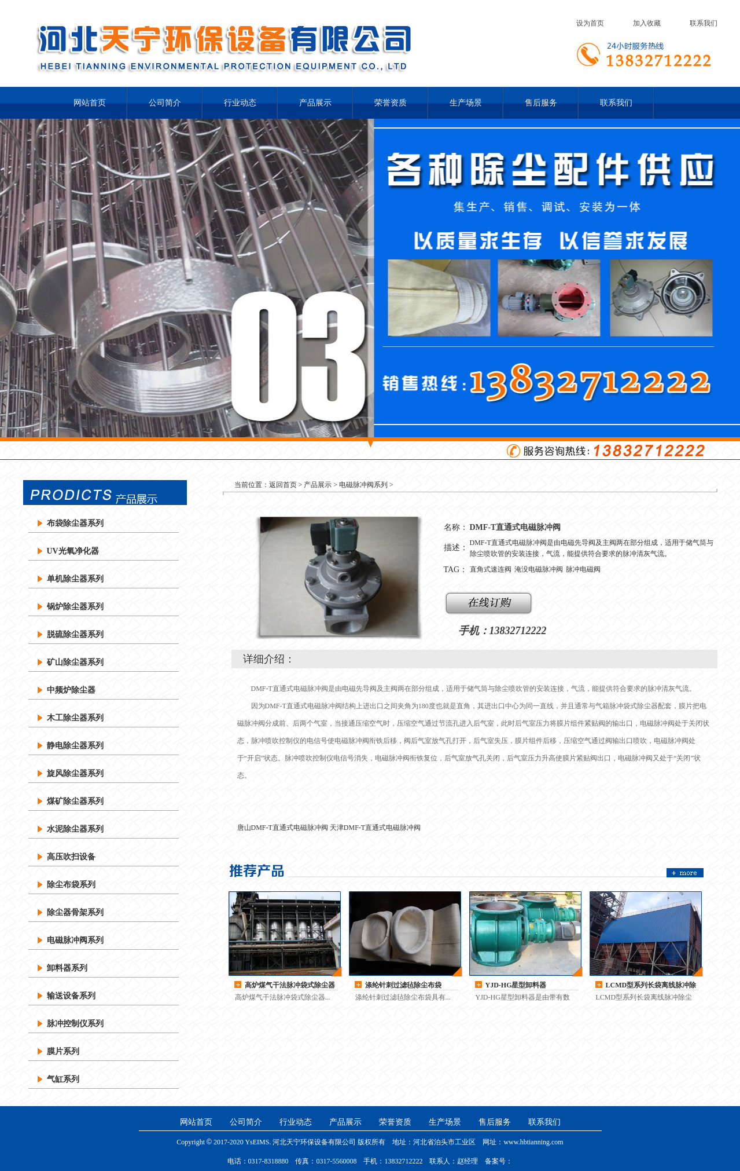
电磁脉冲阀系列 (75, 940)
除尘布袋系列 (71, 884)
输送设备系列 (71, 995)
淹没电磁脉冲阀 (538, 569)
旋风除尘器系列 (75, 773)
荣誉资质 (390, 102)
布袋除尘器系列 (75, 523)
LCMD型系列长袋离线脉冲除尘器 (651, 985)
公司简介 (165, 102)
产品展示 (315, 102)
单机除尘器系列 (75, 578)
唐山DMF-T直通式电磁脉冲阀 (282, 828)
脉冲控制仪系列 (75, 1023)
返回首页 (283, 485)
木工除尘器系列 (75, 717)
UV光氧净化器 (73, 551)
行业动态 (240, 102)
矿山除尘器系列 (75, 662)
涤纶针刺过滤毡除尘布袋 (403, 985)
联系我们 (703, 23)
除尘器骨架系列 (75, 912)
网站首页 (89, 102)
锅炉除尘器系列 (75, 606)
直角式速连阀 (490, 569)
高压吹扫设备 (71, 856)
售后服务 (541, 102)
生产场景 (466, 102)
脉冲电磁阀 (583, 569)
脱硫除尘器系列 (75, 634)
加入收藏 (647, 23)
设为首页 (590, 23)
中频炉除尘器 (71, 690)
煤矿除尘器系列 (75, 801)
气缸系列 (63, 1079)
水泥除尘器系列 (75, 829)
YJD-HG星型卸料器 (516, 985)
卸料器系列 (67, 968)
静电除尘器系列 (75, 745)
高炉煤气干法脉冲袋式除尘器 (290, 985)
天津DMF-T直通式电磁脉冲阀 (375, 828)
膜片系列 (63, 1051)
